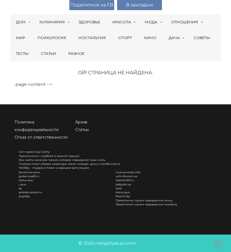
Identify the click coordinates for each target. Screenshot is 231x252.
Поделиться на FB (91, 5)
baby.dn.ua (123, 184)
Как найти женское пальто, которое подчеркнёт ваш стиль (62, 160)
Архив (81, 122)
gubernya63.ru (29, 176)
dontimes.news (29, 172)
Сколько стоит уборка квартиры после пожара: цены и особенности (69, 164)
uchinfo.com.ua (126, 176)
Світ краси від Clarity (34, 152)
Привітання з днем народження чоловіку (146, 204)
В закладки (139, 5)
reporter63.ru (125, 180)
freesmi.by (123, 196)
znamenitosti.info (128, 172)
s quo (22, 184)
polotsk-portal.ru (30, 192)
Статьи (82, 129)
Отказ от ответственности (41, 137)
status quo (26, 180)
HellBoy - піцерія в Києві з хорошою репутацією (54, 168)
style (119, 188)
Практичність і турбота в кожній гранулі (49, 156)
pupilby (24, 196)
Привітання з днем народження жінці (144, 200)
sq (20, 188)
